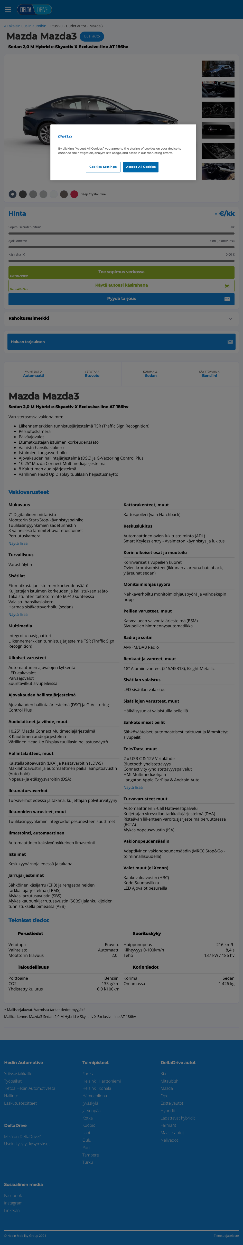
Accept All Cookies (141, 167)
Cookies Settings (103, 167)
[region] (123, 152)
